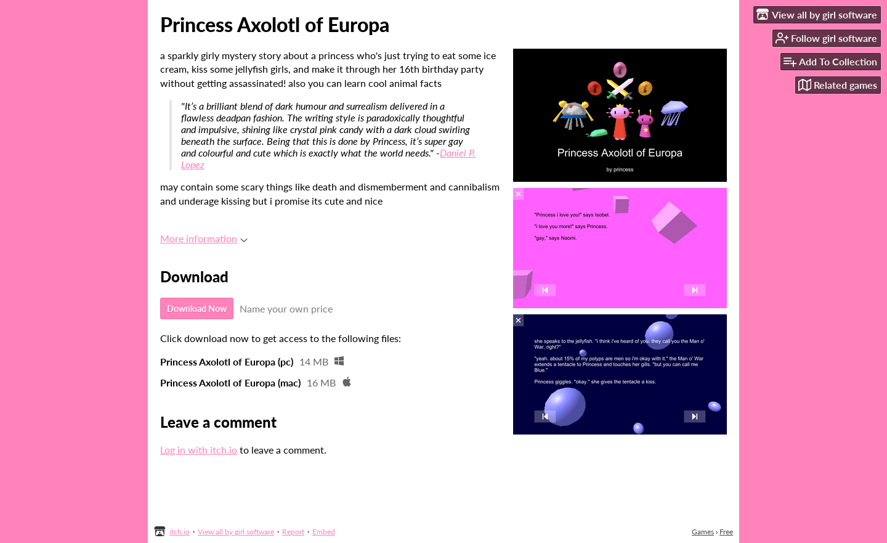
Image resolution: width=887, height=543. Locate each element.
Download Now (197, 308)
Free (726, 531)
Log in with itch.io (198, 449)
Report (293, 531)
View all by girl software (236, 531)
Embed (323, 531)
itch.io (179, 531)
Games (703, 531)
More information (204, 238)
